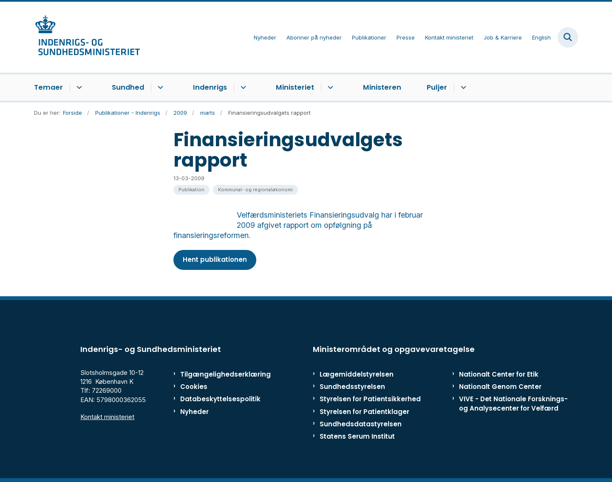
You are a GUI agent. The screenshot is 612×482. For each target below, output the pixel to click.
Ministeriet (295, 87)
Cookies (193, 386)
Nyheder (194, 411)
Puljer (437, 87)
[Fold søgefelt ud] (568, 37)
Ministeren (382, 87)
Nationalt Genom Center (500, 386)
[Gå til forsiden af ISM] (87, 37)
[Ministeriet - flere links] (329, 87)
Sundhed (128, 87)
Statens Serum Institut (357, 436)
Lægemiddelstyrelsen (357, 374)
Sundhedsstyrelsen (352, 386)
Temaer (48, 87)
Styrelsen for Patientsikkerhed (370, 398)
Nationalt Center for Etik (498, 374)
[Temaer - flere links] (78, 87)
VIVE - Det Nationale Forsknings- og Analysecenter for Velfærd (513, 403)
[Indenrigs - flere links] (242, 87)
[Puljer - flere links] (462, 87)
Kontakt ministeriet (107, 417)
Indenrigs (210, 87)
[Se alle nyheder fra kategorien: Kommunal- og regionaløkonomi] (255, 190)
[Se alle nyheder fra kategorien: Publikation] (191, 190)
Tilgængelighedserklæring (216, 374)
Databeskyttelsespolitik (216, 398)
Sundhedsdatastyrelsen (361, 424)
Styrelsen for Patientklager (364, 411)
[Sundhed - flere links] (159, 87)
